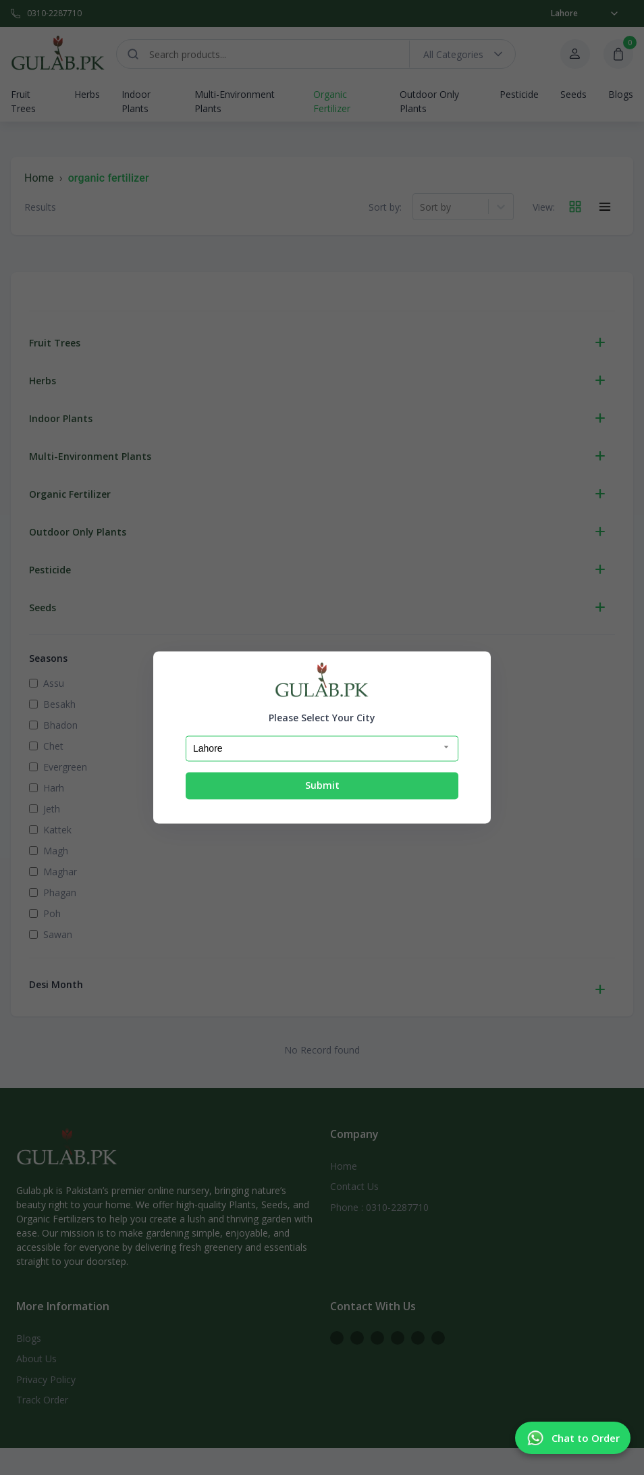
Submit (322, 785)
